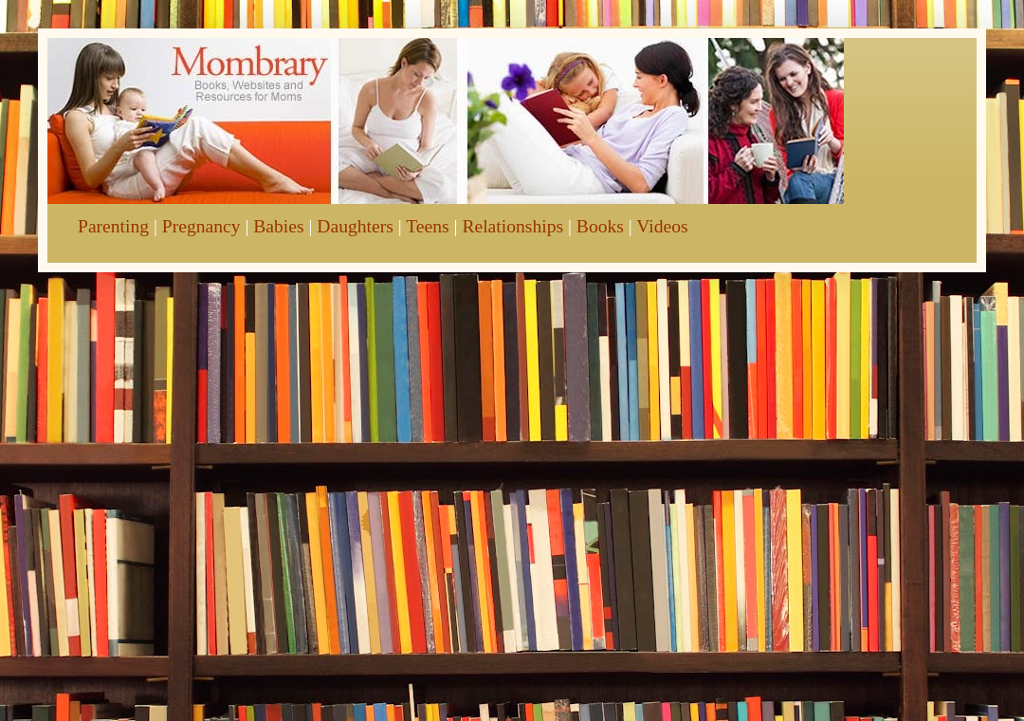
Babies (278, 226)
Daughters (355, 226)
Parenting (113, 226)
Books (600, 226)
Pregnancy (201, 226)
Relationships (512, 226)
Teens (427, 226)
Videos (661, 226)
